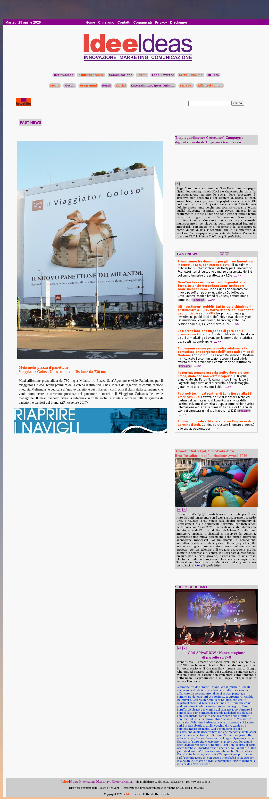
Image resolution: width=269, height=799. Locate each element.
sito (197, 565)
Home (90, 22)
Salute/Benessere (91, 75)
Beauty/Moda (63, 75)
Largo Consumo (190, 75)
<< (222, 254)
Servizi (121, 85)
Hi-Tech (213, 75)
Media (54, 85)
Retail (106, 85)
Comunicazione (120, 75)
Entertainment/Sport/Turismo (153, 85)
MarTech (186, 85)
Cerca (237, 103)
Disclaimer (178, 22)
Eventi (142, 75)
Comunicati (142, 22)
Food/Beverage (163, 75)
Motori (70, 85)
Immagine (198, 300)
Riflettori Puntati (210, 85)
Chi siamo (106, 22)
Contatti (124, 22)
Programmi (88, 85)
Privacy (161, 22)
